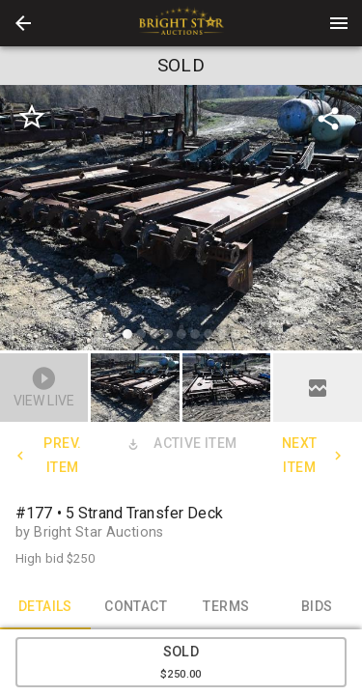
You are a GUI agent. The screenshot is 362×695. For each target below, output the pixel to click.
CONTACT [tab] (136, 606)
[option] (181, 220)
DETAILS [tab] (45, 606)
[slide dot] (127, 334)
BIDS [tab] (316, 606)
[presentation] (181, 23)
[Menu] (339, 23)
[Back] (23, 23)
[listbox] (181, 220)
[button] (23, 23)
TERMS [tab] (226, 606)
